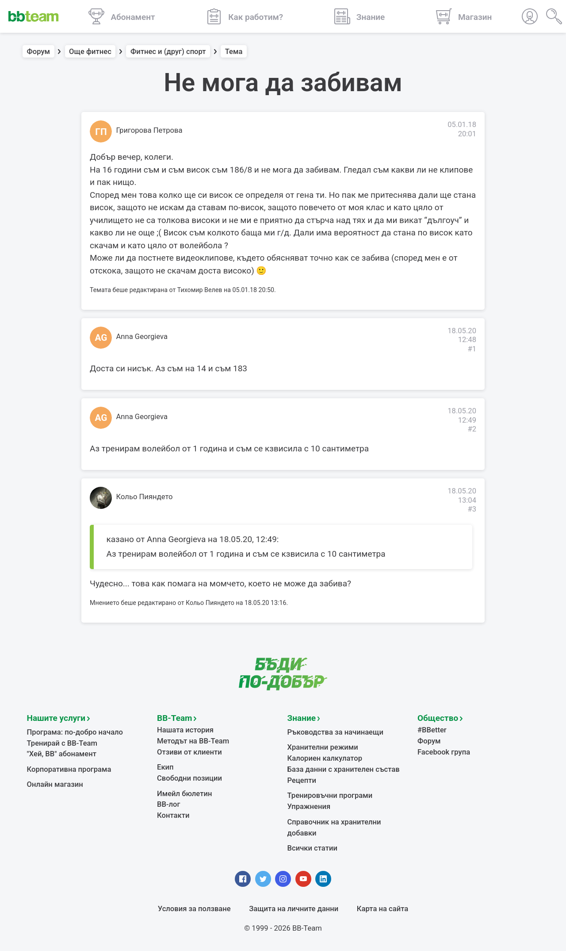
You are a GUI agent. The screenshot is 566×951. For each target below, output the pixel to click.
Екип (165, 767)
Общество (437, 718)
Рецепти (302, 780)
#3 (471, 509)
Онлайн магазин (55, 784)
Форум (38, 51)
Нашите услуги (56, 718)
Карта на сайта (382, 909)
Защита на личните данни (293, 909)
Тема (234, 51)
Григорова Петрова (149, 130)
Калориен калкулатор (325, 758)
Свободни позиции (189, 778)
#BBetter (432, 730)
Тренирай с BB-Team (62, 743)
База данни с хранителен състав (343, 769)
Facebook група (443, 752)
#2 (471, 429)
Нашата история (185, 730)
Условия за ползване (194, 909)
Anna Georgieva (142, 336)
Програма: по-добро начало (75, 732)
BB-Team (174, 718)
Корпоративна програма (69, 769)
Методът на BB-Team (193, 741)
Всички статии (312, 848)
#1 (471, 349)
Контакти (173, 815)
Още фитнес (90, 51)
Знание (301, 718)
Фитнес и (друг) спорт (168, 51)
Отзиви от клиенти (189, 752)
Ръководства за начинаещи (335, 732)
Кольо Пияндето (144, 497)
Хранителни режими (322, 747)
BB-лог (168, 804)
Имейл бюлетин (184, 793)
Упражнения (309, 806)
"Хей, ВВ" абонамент (61, 754)
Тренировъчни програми (330, 795)
